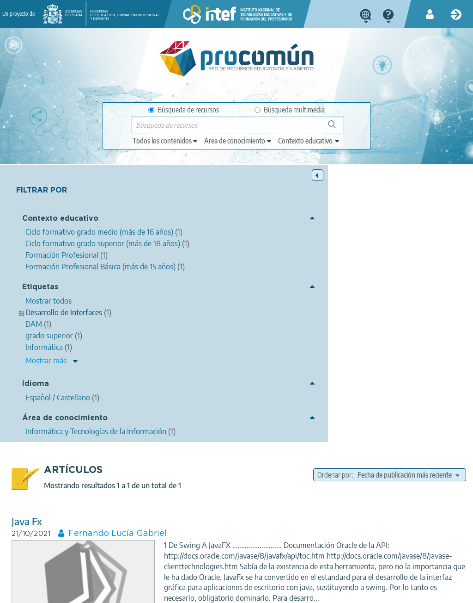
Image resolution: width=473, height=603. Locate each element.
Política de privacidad (120, 592)
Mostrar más (46, 425)
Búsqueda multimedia (290, 109)
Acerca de (20, 592)
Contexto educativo (41, 224)
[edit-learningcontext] (309, 141)
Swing (332, 381)
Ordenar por (351, 194)
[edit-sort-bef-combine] (387, 205)
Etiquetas (40, 345)
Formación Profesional (385, 439)
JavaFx (305, 381)
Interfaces (296, 392)
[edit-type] (165, 141)
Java (355, 381)
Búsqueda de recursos (183, 109)
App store (187, 555)
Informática (386, 381)
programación (430, 381)
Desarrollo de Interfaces (426, 392)
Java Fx (145, 252)
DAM (376, 392)
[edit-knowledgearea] (238, 141)
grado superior (339, 392)
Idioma (35, 449)
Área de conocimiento (48, 487)
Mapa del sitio (297, 592)
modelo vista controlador (317, 403)
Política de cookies (189, 592)
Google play (266, 555)
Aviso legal (63, 592)
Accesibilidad (246, 592)
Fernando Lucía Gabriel (236, 264)
